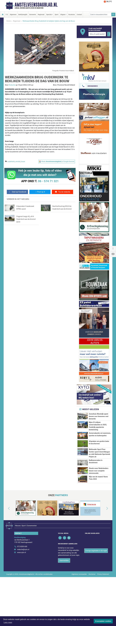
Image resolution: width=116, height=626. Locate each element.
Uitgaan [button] (62, 14)
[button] (6, 535)
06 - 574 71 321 (48, 181)
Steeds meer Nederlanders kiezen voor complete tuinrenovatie (98, 486)
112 (6, 14)
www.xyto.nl (21, 576)
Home (8, 21)
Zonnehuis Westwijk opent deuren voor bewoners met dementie (98, 416)
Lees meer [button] (8, 622)
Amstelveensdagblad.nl (36, 5)
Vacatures (71, 14)
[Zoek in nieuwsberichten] (100, 14)
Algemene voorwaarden (79, 597)
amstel (17, 161)
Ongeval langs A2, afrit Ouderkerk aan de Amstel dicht (26, 219)
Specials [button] (49, 14)
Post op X (40, 192)
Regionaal (41, 14)
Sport (56, 14)
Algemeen (13, 14)
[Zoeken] (113, 14)
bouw (23, 161)
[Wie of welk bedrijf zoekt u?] (97, 34)
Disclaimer (92, 597)
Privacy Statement (103, 597)
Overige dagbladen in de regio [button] (96, 565)
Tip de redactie (62, 192)
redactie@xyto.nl (23, 573)
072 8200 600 (22, 570)
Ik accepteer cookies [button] (103, 621)
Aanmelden (64, 584)
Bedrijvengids (22, 14)
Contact (79, 14)
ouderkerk (11, 161)
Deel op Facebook (17, 192)
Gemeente (32, 14)
